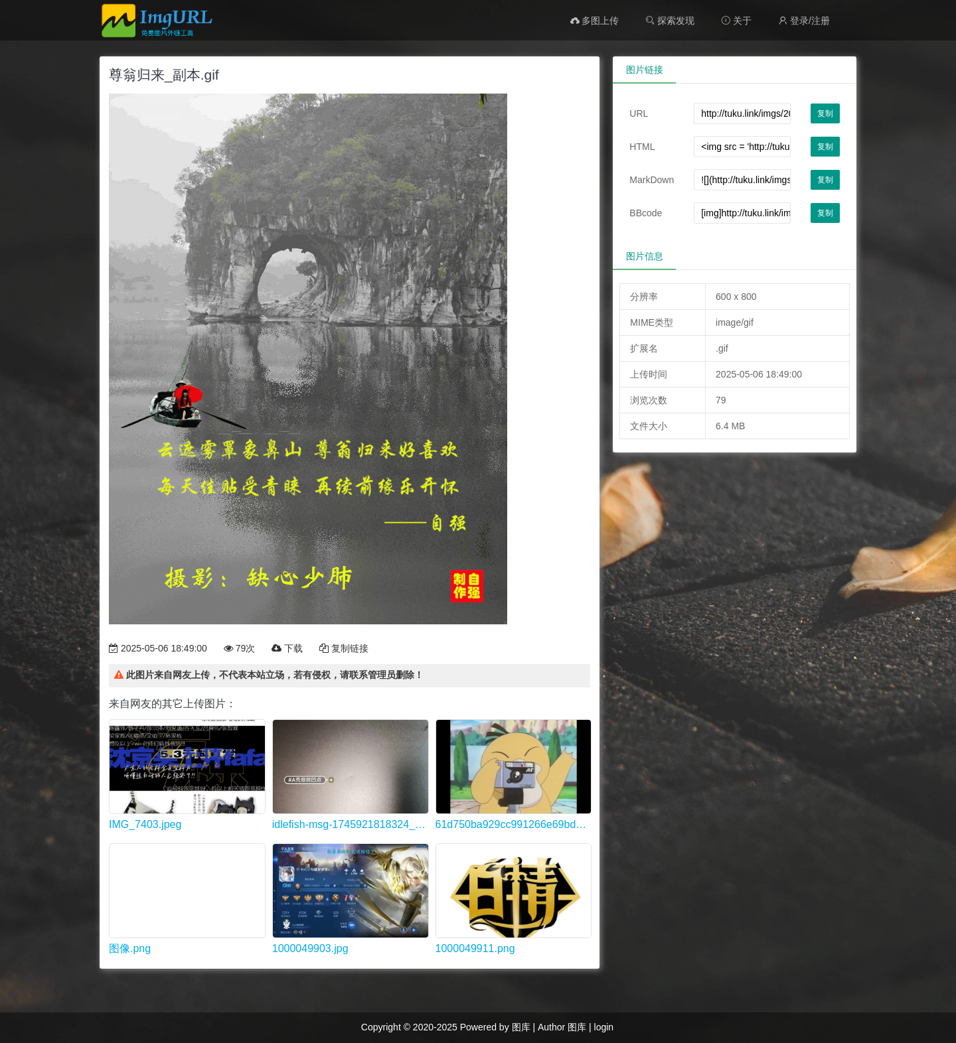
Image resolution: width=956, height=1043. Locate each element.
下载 (287, 648)
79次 (239, 648)
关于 (736, 20)
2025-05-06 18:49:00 (158, 648)
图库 (521, 1027)
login (604, 1027)
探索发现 (669, 20)
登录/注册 (804, 20)
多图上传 (594, 20)
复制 (825, 113)
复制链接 (343, 648)
